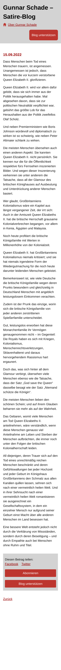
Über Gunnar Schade (22, 24)
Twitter (25, 564)
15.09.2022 (12, 55)
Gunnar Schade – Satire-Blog (28, 12)
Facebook (11, 564)
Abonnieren (30, 573)
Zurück (7, 599)
